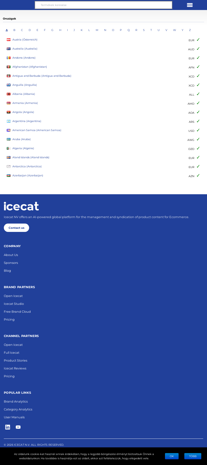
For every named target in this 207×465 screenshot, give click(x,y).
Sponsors (11, 262)
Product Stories (15, 360)
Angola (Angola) (20, 112)
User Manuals (14, 417)
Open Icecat (13, 295)
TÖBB (192, 456)
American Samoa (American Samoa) (34, 130)
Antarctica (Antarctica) (24, 166)
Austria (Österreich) (22, 39)
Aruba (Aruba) (19, 139)
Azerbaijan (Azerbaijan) (25, 175)
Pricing (9, 319)
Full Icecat (11, 352)
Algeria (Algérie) (20, 148)
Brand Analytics (16, 401)
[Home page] (21, 206)
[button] (17, 5)
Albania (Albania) (21, 94)
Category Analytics (18, 409)
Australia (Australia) (22, 48)
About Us (11, 254)
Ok (172, 456)
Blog (7, 270)
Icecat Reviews (15, 368)
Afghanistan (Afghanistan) (27, 66)
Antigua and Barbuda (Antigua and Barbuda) (39, 75)
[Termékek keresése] (103, 5)
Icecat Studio (14, 303)
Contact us (16, 227)
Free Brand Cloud (17, 311)
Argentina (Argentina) (24, 121)
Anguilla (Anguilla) (22, 85)
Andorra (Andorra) (21, 57)
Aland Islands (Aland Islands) (28, 157)
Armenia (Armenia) (22, 103)
